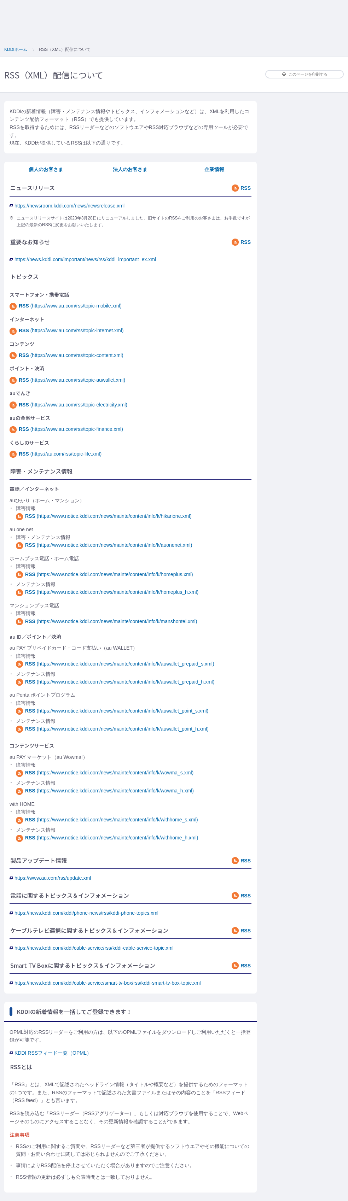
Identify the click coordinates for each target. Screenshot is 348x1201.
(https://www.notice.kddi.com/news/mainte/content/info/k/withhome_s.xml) (107, 819)
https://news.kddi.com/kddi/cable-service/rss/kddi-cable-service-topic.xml (92, 948)
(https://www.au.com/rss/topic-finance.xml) (66, 429)
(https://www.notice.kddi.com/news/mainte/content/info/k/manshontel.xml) (106, 621)
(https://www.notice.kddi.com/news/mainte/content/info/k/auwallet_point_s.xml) (112, 711)
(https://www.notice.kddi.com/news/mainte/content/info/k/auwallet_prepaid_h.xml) (115, 682)
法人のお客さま (130, 169)
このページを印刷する (304, 74)
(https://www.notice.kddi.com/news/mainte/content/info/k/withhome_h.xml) (107, 837)
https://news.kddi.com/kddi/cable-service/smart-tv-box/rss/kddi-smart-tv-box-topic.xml (105, 983)
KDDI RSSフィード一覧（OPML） (51, 1053)
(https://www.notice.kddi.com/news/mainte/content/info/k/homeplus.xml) (104, 574)
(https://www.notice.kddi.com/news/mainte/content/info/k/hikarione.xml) (104, 516)
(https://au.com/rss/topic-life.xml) (56, 454)
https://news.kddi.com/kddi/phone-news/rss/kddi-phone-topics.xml (84, 913)
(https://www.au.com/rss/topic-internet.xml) (66, 330)
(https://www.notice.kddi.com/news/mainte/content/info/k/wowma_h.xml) (105, 790)
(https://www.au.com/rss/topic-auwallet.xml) (67, 380)
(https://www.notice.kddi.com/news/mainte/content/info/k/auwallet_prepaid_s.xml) (115, 664)
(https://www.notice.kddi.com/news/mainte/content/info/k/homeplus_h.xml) (107, 592)
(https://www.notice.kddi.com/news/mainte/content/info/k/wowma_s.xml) (104, 772)
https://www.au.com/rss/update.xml (50, 878)
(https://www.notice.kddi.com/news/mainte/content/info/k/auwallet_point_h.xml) (112, 729)
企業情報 (214, 169)
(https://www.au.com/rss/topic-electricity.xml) (68, 405)
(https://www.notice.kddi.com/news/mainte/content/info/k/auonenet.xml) (104, 545)
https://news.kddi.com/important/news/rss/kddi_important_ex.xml (83, 259)
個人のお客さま (46, 169)
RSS (241, 188)
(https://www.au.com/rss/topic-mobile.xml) (66, 306)
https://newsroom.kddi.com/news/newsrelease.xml (67, 206)
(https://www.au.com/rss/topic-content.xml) (66, 355)
